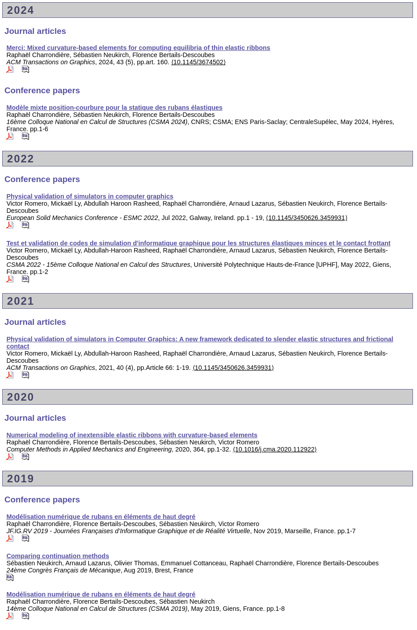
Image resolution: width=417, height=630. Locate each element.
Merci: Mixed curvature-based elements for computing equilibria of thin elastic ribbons (138, 47)
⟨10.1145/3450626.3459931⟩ (306, 217)
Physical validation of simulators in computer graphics (89, 196)
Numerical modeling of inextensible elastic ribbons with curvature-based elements (131, 435)
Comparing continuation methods (57, 556)
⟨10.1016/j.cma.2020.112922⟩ (275, 449)
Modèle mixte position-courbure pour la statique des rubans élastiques (114, 107)
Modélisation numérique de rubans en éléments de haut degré (100, 516)
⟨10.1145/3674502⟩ (198, 62)
